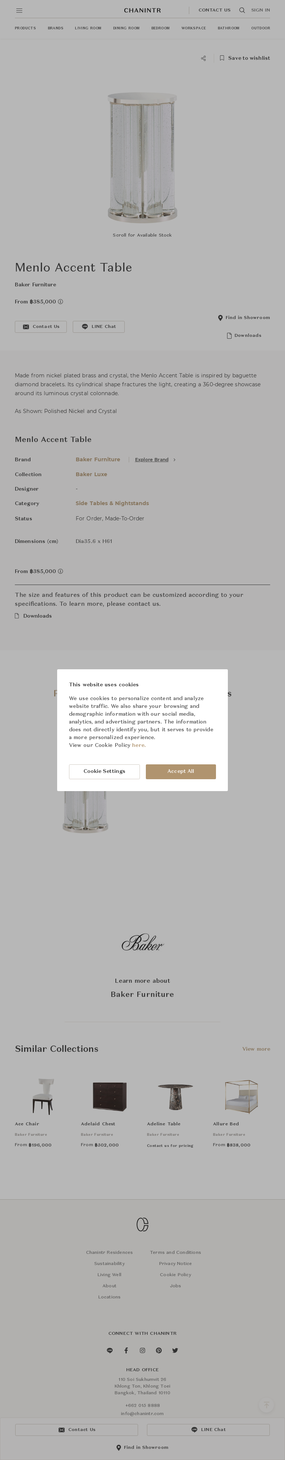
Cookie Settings (104, 771)
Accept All (180, 771)
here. (139, 745)
